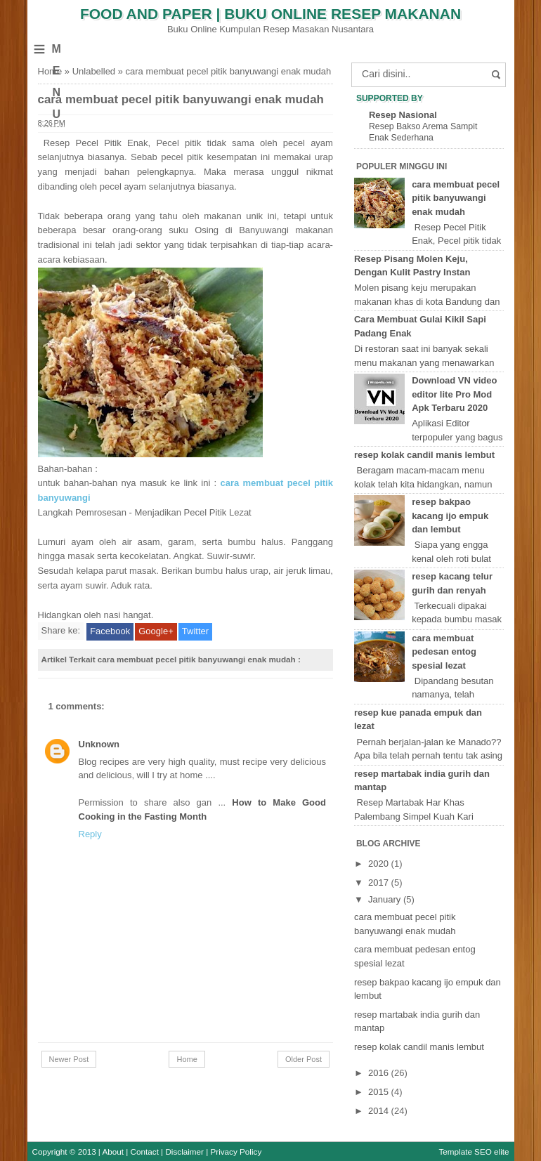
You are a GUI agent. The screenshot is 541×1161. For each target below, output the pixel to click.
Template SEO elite (473, 1151)
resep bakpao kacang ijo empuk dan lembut (450, 515)
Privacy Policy (235, 1151)
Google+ (156, 631)
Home (50, 71)
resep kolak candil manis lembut (424, 455)
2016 (379, 1073)
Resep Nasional (403, 115)
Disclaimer (184, 1151)
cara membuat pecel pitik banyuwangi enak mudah (181, 99)
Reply (90, 834)
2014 (379, 1111)
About (113, 1151)
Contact (145, 1151)
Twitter (195, 631)
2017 (379, 882)
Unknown (99, 744)
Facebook (110, 631)
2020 (379, 863)
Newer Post (69, 1059)
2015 (379, 1092)
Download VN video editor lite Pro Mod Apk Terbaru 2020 (454, 394)
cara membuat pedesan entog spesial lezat (444, 652)
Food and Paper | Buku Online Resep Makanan (270, 14)
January (385, 899)
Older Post (303, 1059)
